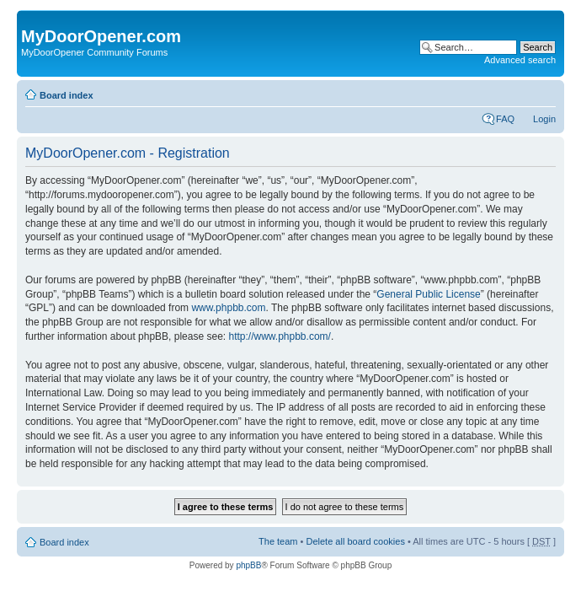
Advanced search (520, 60)
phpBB (248, 565)
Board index (66, 95)
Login (544, 119)
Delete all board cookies (355, 541)
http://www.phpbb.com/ (279, 336)
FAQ (505, 119)
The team (278, 541)
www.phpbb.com (228, 308)
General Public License (428, 294)
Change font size (543, 91)
